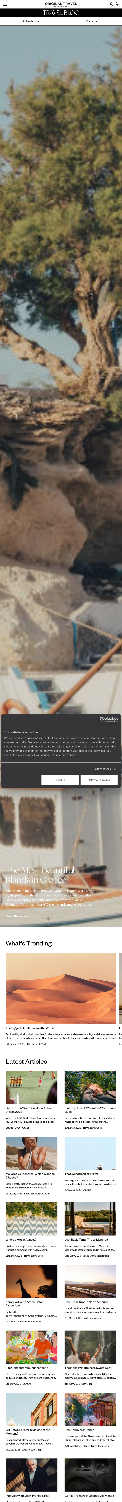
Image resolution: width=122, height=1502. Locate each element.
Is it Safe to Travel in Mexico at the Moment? (28, 1431)
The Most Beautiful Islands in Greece (40, 875)
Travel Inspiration (92, 1127)
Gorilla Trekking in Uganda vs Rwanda (89, 1495)
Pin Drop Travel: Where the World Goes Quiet (90, 1110)
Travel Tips (87, 1383)
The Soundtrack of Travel (81, 1173)
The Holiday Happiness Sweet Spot (88, 1367)
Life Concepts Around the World (27, 1367)
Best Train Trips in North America (86, 1302)
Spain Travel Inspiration (37, 1193)
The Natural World (37, 1044)
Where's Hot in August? (21, 1239)
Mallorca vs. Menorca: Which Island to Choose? (30, 1175)
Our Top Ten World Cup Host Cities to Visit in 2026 (30, 1110)
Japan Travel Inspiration (97, 1445)
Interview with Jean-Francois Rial (27, 1495)
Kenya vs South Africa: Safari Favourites (25, 1304)
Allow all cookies (99, 779)
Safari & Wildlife (32, 1321)
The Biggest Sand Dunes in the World (30, 1028)
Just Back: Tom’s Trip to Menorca (86, 1239)
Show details (103, 768)
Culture (87, 1189)
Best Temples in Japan (79, 1430)
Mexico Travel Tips (32, 1449)
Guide (25, 1127)
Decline (60, 779)
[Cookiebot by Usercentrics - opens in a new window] (102, 719)
